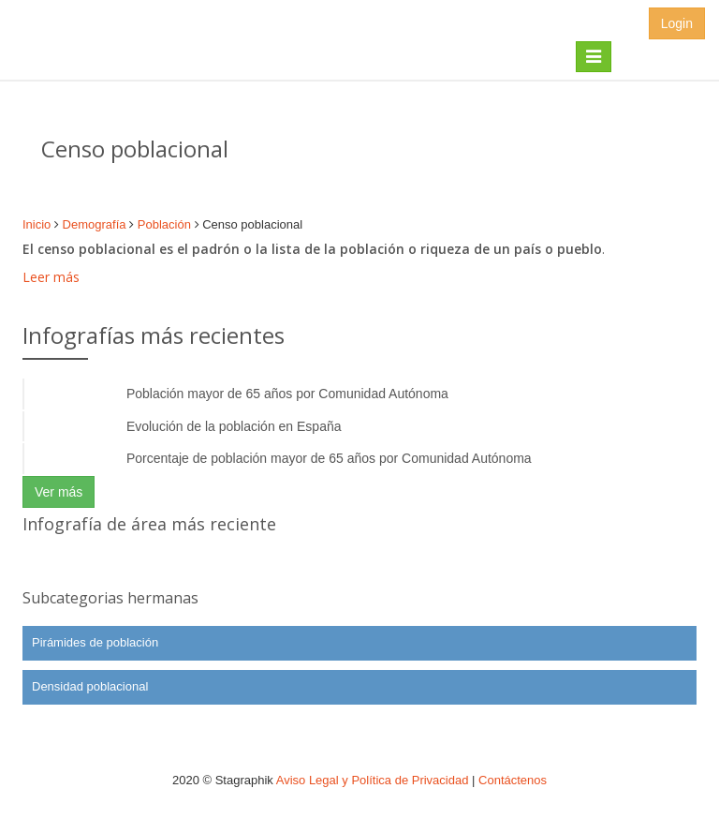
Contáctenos (512, 780)
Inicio (36, 224)
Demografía (94, 224)
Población (164, 224)
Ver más (58, 491)
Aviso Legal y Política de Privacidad (372, 780)
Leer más (51, 277)
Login (677, 23)
